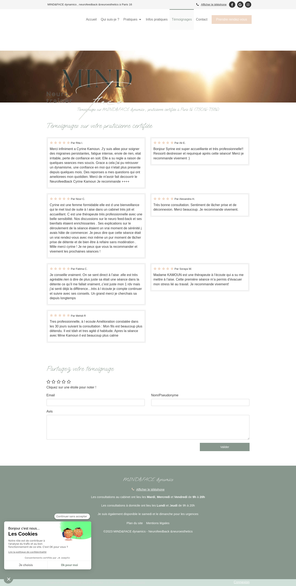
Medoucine (138, 582)
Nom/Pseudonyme (164, 395)
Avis (49, 411)
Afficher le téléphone (214, 4)
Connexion (242, 582)
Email (50, 395)
